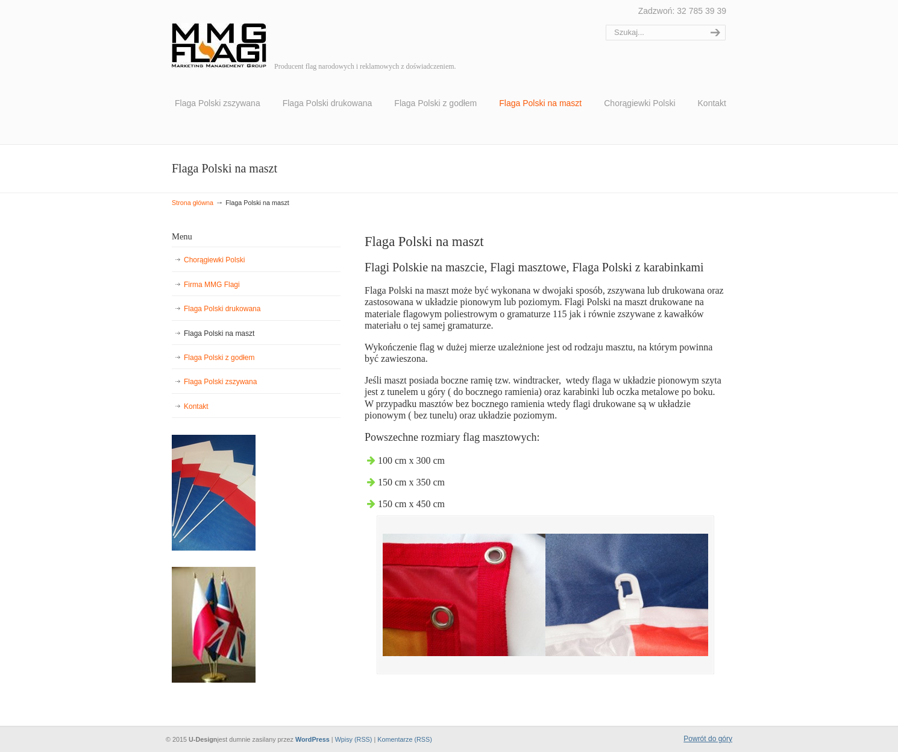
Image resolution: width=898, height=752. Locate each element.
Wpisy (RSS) (353, 739)
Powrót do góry (707, 739)
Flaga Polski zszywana (220, 382)
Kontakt (196, 406)
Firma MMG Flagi (212, 284)
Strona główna (192, 202)
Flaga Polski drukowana (222, 309)
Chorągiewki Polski (214, 260)
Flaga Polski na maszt (219, 333)
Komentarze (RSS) (404, 739)
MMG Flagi (220, 36)
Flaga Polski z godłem (219, 357)
